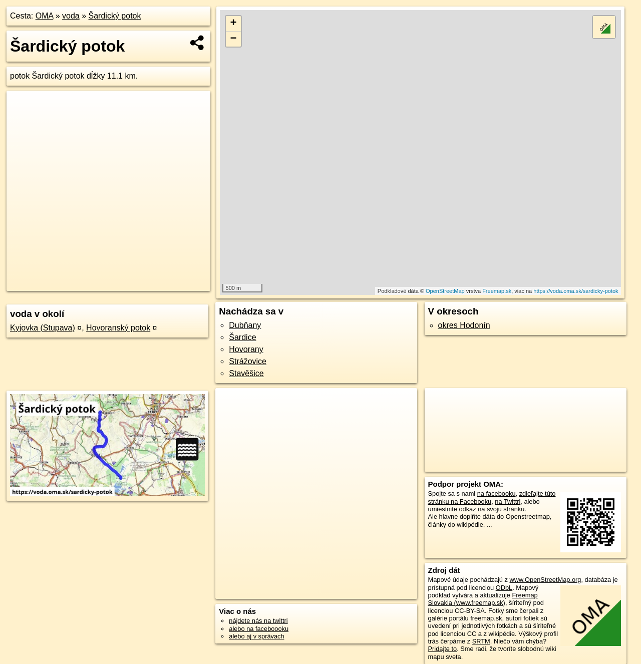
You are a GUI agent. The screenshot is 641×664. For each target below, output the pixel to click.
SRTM (481, 641)
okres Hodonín (464, 325)
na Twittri (507, 501)
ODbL (504, 587)
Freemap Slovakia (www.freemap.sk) (483, 598)
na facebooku (496, 493)
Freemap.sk (496, 291)
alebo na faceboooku (258, 628)
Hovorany (246, 349)
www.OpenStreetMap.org (545, 579)
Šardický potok (115, 16)
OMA (45, 16)
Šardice (242, 337)
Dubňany (245, 325)
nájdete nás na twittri (258, 620)
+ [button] (233, 23)
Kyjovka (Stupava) (42, 327)
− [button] (233, 39)
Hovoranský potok (118, 327)
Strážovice (247, 361)
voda (71, 16)
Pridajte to (442, 648)
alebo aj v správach (256, 636)
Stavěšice (246, 373)
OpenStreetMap (445, 291)
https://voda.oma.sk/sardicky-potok (575, 291)
